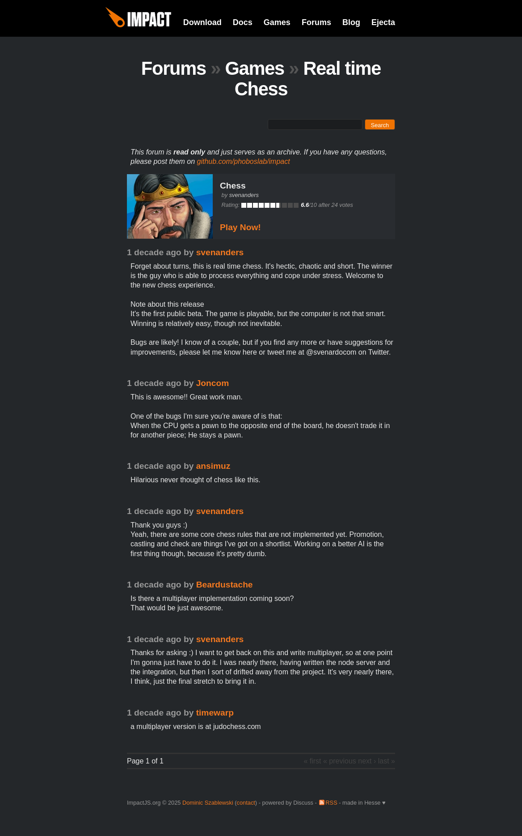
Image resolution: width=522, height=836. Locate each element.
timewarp (215, 712)
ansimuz (213, 466)
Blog (351, 22)
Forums (316, 22)
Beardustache (224, 584)
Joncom (212, 383)
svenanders (244, 195)
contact (246, 802)
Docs (243, 22)
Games (277, 22)
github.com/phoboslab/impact (243, 161)
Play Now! (240, 227)
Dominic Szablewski (207, 802)
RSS (331, 802)
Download (202, 22)
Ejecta (383, 22)
